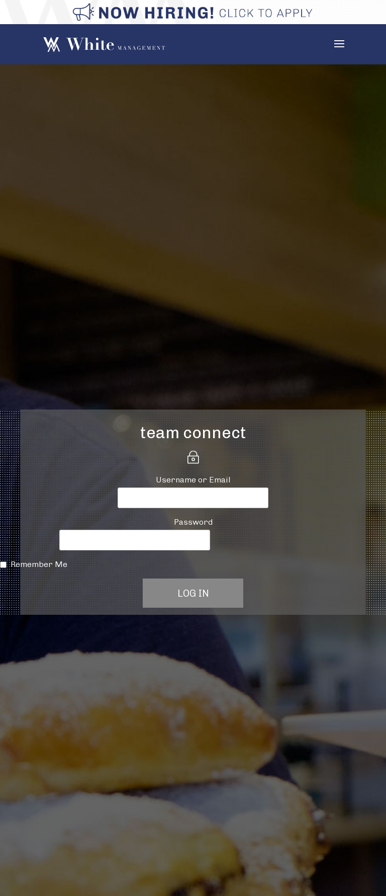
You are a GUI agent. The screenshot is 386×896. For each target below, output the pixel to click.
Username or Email (193, 479)
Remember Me (39, 564)
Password (193, 522)
